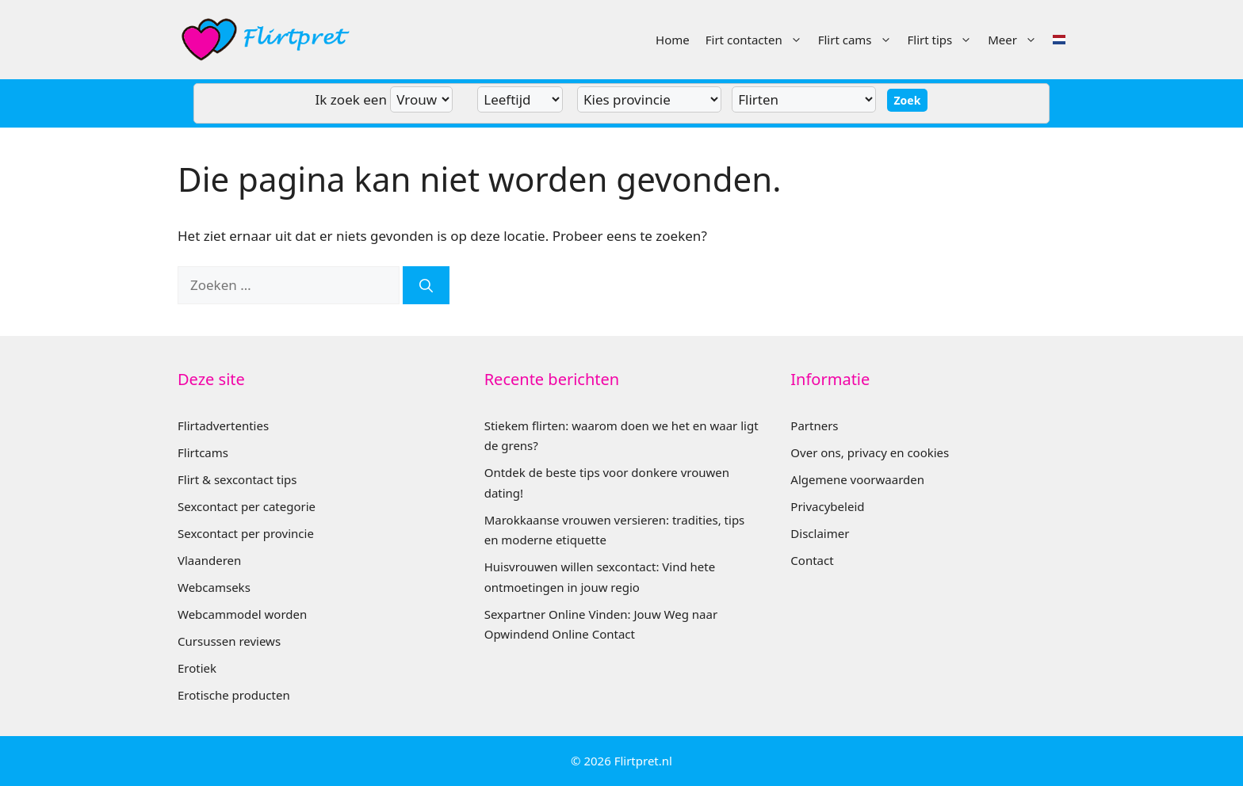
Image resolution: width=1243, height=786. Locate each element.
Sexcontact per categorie (247, 506)
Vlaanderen (209, 560)
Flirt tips (944, 39)
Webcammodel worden (242, 614)
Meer (1016, 39)
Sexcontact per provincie (246, 533)
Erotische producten (234, 695)
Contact (811, 560)
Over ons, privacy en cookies (869, 452)
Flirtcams (203, 452)
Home (673, 40)
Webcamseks (214, 587)
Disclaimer (819, 533)
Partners (814, 425)
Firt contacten (758, 39)
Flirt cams (859, 39)
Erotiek (197, 668)
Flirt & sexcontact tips (237, 479)
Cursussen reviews (229, 641)
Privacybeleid (827, 506)
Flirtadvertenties (223, 425)
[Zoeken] (426, 285)
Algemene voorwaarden (857, 479)
